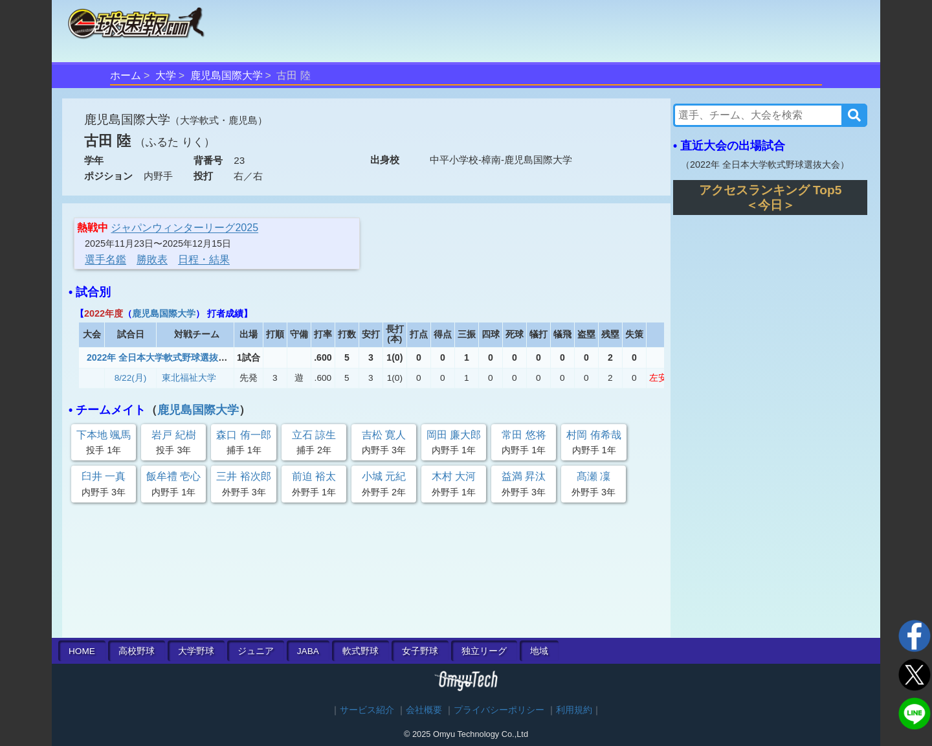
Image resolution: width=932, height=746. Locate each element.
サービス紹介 (367, 710)
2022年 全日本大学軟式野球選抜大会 (161, 357)
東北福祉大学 (189, 378)
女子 (420, 651)
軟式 (360, 651)
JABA (308, 651)
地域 (539, 651)
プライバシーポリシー (499, 710)
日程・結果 (204, 259)
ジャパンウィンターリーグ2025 (184, 227)
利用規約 (574, 710)
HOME (82, 651)
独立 (484, 651)
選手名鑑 (105, 259)
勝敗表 (152, 259)
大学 (165, 75)
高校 (136, 651)
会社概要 (424, 710)
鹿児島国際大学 (226, 75)
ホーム (125, 75)
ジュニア (256, 651)
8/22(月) (131, 378)
